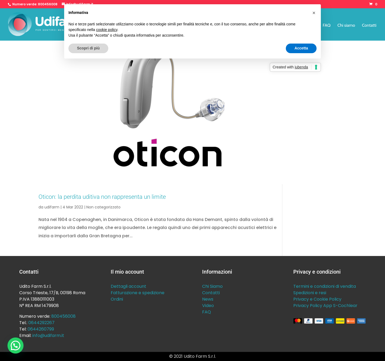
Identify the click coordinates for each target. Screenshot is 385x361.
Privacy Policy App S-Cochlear (325, 305)
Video (208, 305)
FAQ (327, 26)
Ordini (117, 299)
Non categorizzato (103, 207)
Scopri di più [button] (88, 48)
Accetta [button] (301, 48)
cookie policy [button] (106, 30)
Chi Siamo (212, 286)
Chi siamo (346, 26)
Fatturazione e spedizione (137, 293)
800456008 (47, 4)
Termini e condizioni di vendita (324, 286)
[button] (15, 345)
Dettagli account (128, 286)
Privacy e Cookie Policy (317, 299)
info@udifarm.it (48, 335)
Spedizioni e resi (309, 293)
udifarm (51, 207)
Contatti (369, 26)
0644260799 (41, 329)
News (207, 299)
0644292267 (41, 323)
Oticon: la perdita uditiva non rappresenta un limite (102, 196)
